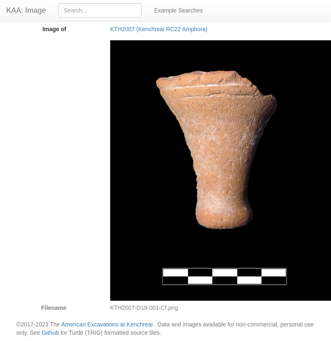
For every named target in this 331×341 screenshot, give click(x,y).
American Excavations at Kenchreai (107, 324)
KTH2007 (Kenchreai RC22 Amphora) (159, 29)
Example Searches (178, 10)
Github (50, 332)
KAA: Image (26, 10)
